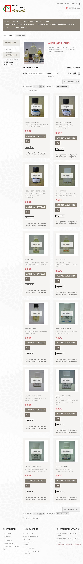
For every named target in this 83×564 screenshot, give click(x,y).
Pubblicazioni (35, 21)
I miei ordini (28, 533)
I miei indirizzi (29, 548)
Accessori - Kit (43, 24)
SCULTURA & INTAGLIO (19, 28)
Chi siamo (9, 48)
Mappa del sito (70, 4)
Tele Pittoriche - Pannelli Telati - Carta (19, 24)
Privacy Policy (10, 55)
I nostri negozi (10, 63)
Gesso (6, 28)
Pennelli (48, 21)
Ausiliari (16, 21)
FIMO (24, 21)
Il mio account (30, 529)
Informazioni (10, 43)
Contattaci (59, 4)
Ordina (25, 73)
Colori (6, 21)
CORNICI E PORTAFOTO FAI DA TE (63, 24)
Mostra (49, 73)
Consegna (9, 52)
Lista (79, 73)
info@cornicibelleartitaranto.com (69, 544)
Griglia (74, 73)
